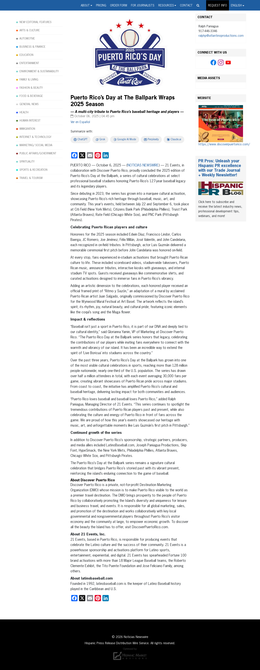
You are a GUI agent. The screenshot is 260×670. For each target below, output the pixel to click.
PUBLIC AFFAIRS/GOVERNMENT (38, 153)
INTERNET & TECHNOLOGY (35, 137)
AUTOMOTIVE (27, 38)
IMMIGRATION (27, 129)
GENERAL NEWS (29, 104)
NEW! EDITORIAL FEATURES (36, 22)
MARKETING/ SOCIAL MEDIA (36, 145)
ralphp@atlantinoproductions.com (221, 36)
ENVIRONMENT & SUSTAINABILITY (39, 71)
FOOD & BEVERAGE (31, 96)
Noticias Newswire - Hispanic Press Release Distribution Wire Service (37, 10)
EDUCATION (26, 55)
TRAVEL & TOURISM (31, 178)
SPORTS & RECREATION (33, 170)
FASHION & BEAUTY (31, 88)
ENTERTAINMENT (29, 63)
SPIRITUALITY (27, 161)
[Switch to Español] (80, 122)
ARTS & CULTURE (30, 30)
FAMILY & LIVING (29, 79)
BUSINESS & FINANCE (32, 47)
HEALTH (24, 112)
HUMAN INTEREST (30, 120)
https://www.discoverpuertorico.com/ (224, 144)
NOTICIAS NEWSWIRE (143, 165)
